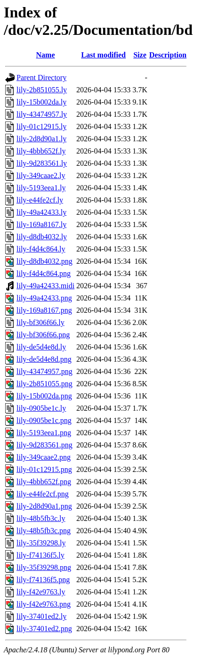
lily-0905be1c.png (44, 420)
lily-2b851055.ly (41, 90)
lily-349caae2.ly (40, 175)
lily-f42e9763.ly (40, 592)
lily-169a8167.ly (41, 224)
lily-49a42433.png (44, 298)
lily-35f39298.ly (40, 543)
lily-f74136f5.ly (40, 555)
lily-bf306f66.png (43, 335)
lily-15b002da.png (44, 396)
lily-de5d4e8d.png (44, 359)
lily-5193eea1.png (43, 433)
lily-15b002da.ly (41, 102)
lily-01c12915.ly (41, 126)
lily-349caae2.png (43, 457)
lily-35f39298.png (43, 567)
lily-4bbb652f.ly (40, 151)
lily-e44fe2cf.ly (39, 200)
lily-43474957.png (44, 371)
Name (45, 55)
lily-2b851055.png (44, 384)
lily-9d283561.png (44, 445)
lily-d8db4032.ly (41, 237)
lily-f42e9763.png (43, 604)
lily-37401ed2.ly (41, 616)
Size (139, 55)
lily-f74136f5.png (43, 580)
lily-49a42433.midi (45, 286)
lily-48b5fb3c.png (43, 531)
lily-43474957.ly (41, 114)
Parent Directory (41, 77)
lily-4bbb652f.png (43, 482)
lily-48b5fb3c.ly (40, 518)
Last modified (103, 55)
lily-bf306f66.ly (40, 322)
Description (168, 55)
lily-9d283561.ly (41, 163)
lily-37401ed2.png (44, 629)
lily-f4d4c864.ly (40, 249)
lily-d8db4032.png (44, 261)
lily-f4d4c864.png (43, 273)
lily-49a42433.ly (41, 212)
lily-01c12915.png (44, 469)
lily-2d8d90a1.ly (41, 139)
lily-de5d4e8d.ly (41, 347)
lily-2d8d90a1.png (44, 506)
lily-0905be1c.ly (41, 408)
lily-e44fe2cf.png (42, 494)
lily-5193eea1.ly (40, 188)
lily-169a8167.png (44, 310)
